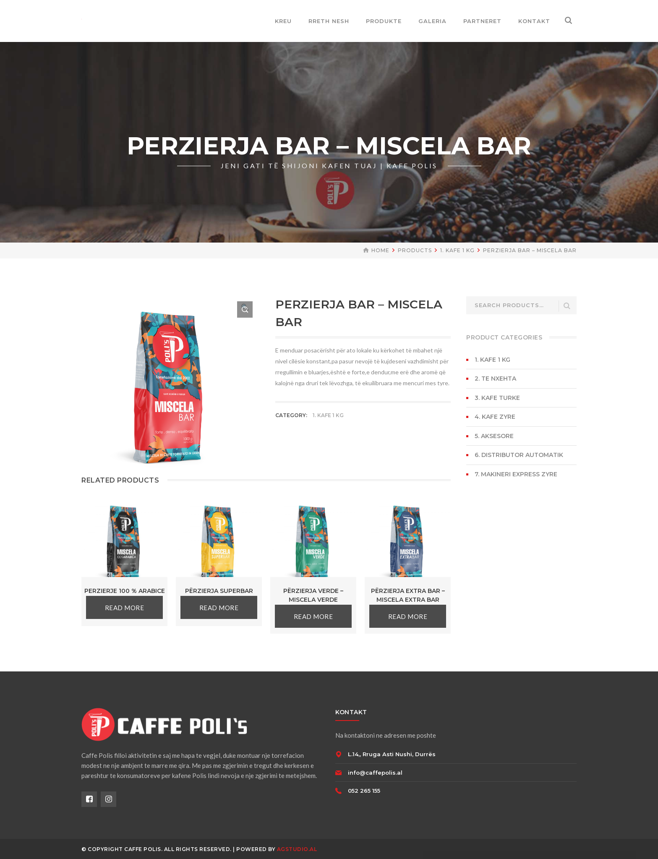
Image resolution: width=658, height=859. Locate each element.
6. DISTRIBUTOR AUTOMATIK (519, 455)
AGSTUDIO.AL (297, 849)
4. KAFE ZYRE (495, 416)
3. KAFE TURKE (497, 398)
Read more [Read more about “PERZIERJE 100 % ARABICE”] (124, 607)
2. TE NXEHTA (495, 378)
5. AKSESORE (494, 436)
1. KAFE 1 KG (457, 250)
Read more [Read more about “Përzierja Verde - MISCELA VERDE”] (313, 616)
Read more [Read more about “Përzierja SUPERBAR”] (219, 607)
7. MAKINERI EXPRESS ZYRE (516, 474)
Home (380, 250)
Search (567, 306)
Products (415, 250)
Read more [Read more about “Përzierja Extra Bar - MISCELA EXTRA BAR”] (408, 616)
